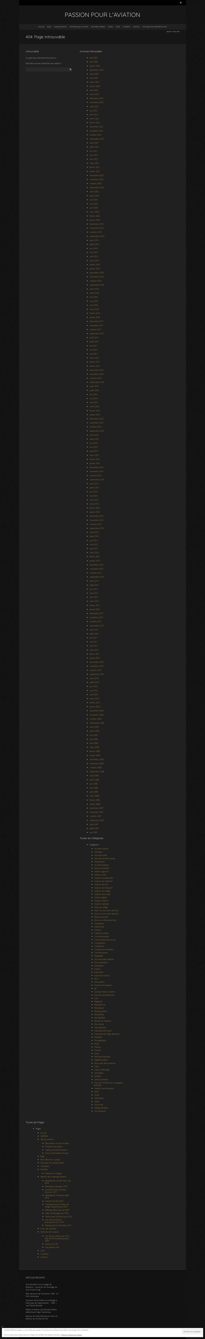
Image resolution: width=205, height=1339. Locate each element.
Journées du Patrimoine (104, 995)
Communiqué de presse (104, 939)
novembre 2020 (96, 179)
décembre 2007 (97, 808)
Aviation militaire (101, 900)
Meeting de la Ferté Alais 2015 (58, 1225)
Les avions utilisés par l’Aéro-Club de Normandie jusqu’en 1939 (57, 1238)
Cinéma (97, 930)
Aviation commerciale (103, 878)
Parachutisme (100, 1027)
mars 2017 (94, 358)
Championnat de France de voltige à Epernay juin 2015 (57, 1205)
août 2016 (94, 386)
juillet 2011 (94, 633)
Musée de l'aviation (102, 1021)
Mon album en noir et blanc (57, 1143)
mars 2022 (94, 118)
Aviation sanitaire (101, 904)
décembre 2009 (97, 710)
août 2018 (94, 289)
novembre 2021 (96, 131)
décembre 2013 (97, 516)
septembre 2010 (97, 674)
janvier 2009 (95, 755)
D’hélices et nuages (53, 1173)
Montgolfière (99, 1017)
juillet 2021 (94, 147)
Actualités (98, 852)
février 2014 (95, 508)
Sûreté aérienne (101, 1079)
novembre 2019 (96, 228)
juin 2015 (93, 443)
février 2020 (95, 216)
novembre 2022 (96, 102)
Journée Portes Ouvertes (104, 991)
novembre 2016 (96, 374)
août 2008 (94, 775)
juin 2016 (93, 394)
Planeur (97, 1047)
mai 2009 (94, 739)
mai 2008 (94, 788)
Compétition (99, 943)
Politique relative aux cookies (71, 1335)
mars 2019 (94, 260)
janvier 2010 (95, 706)
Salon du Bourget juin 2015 (57, 1213)
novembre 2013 (96, 520)
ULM (96, 1091)
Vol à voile (98, 1104)
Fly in (96, 978)
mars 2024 (94, 82)
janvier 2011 (95, 658)
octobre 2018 (95, 281)
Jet (95, 988)
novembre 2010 (96, 666)
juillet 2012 (94, 585)
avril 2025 (94, 61)
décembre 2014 (97, 467)
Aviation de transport (103, 887)
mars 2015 (94, 455)
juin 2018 (93, 297)
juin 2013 (93, 540)
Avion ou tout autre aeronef (106, 913)
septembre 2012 (97, 577)
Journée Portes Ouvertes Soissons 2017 (55, 1190)
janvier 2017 (95, 366)
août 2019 (94, 240)
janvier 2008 (95, 804)
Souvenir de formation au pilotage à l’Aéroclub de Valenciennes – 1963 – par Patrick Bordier (41, 1303)
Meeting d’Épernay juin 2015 (57, 1210)
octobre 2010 (95, 670)
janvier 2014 (95, 512)
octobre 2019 (95, 232)
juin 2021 (93, 151)
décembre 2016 (97, 370)
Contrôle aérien (98, 27)
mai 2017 (94, 350)
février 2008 (95, 800)
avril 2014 (94, 500)
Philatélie (98, 1037)
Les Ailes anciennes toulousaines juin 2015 (54, 1220)
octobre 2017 (95, 329)
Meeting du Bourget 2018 (56, 1186)
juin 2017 (93, 345)
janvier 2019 (95, 268)
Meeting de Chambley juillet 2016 (57, 1196)
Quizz (96, 1053)
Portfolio (44, 1169)
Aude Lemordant (101, 868)
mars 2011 (94, 650)
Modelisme (99, 1014)
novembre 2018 (96, 276)
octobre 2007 (95, 816)
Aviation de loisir (101, 884)
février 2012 (95, 605)
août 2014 (94, 483)
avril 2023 (94, 90)
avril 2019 (94, 256)
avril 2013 (94, 548)
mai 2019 (94, 252)
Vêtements (99, 1098)
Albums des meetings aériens (53, 1176)
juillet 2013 (94, 536)
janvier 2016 (95, 414)
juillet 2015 (94, 439)
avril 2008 (94, 792)
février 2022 (95, 122)
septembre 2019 (97, 236)
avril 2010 (94, 694)
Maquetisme (99, 1004)
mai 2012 (94, 593)
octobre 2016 (95, 378)
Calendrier (45, 1166)
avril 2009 (94, 743)
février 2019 (95, 264)
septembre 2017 (97, 333)
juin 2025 (93, 57)
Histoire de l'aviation (103, 985)
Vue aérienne (100, 1111)
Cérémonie (99, 926)
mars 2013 (94, 552)
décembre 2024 (97, 70)
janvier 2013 (95, 560)
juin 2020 (93, 199)
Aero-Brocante (100, 855)
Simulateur (99, 1073)
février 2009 (95, 751)
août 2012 (94, 581)
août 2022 (94, 106)
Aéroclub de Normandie (104, 858)
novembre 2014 (96, 471)
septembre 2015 (97, 431)
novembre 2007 (96, 812)
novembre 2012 (96, 569)
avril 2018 (94, 305)
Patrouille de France (103, 1030)
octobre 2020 (95, 183)
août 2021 (94, 143)
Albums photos (60, 27)
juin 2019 (93, 248)
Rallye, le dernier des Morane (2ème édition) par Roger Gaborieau (41, 1310)
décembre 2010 (97, 662)
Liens (118, 27)
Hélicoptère (99, 982)
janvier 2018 (95, 317)
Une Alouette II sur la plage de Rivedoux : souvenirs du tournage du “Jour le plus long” (41, 1287)
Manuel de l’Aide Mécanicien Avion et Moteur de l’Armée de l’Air (41, 1317)
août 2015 (94, 435)
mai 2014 (94, 496)
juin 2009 (93, 735)
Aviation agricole (101, 871)
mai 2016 (94, 398)
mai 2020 (94, 203)
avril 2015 (94, 451)
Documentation (101, 962)
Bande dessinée (101, 917)
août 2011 (94, 629)
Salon (96, 1066)
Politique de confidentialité (155, 27)
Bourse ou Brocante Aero (105, 920)
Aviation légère (100, 897)
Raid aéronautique (102, 1056)
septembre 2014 (97, 479)
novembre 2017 (96, 325)
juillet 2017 (94, 341)
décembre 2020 (97, 175)
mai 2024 (94, 78)
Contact (136, 27)
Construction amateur (103, 949)
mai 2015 (94, 447)
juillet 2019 (94, 244)
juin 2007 (93, 832)
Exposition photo (101, 975)
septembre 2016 (97, 382)
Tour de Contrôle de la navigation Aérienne (108, 1083)
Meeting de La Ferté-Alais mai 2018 (58, 1181)
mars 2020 (94, 212)
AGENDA (44, 1136)
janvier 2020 (95, 220)
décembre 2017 (97, 321)
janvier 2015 (95, 463)
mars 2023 (94, 94)
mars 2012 (94, 601)
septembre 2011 (97, 625)
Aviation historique (102, 894)
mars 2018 (94, 309)
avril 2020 (94, 208)
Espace (97, 969)
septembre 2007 (97, 820)
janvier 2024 (95, 86)
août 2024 (94, 74)
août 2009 (94, 727)
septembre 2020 (97, 187)
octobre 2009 (95, 719)
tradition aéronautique (104, 1088)
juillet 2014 (94, 487)
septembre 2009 (97, 723)
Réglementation (101, 1060)
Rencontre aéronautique (104, 1063)
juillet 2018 (94, 293)
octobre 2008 (95, 767)
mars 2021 (94, 163)
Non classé (99, 1024)
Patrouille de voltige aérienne (106, 1034)
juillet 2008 (94, 779)
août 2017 (94, 337)
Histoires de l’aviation (78, 27)
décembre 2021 (97, 126)
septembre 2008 (97, 771)
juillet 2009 (94, 731)
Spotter (97, 1076)
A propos (126, 27)
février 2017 (95, 362)
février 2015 (95, 459)
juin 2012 (93, 589)
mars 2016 (94, 406)
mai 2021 (94, 155)
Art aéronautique (101, 865)
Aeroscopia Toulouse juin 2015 (58, 1216)
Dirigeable (98, 956)
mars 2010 (94, 698)
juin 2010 (93, 686)
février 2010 (95, 702)
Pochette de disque (53, 1146)
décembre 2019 (97, 224)
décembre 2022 (97, 98)
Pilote (96, 1043)
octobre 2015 (95, 427)
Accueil (41, 27)
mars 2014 (94, 504)
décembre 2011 (97, 613)
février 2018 (95, 313)
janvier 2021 (95, 171)
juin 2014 (93, 491)
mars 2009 (94, 747)
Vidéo (96, 1101)
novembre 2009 (96, 715)
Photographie (100, 1040)
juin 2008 (93, 783)
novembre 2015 (96, 422)
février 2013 (95, 556)
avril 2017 (94, 354)
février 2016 (95, 410)
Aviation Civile (100, 874)
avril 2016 (94, 402)
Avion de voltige (101, 907)
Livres (110, 27)
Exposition (99, 972)
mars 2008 (94, 796)
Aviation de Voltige (102, 891)
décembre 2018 (97, 272)
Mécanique (99, 1008)
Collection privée (101, 933)
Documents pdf (52, 1247)
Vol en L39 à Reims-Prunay (56, 1153)
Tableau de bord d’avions (56, 1150)
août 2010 (94, 678)
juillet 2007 (94, 828)
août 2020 (94, 191)
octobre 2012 (95, 573)
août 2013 (94, 532)
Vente (96, 1095)
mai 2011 (94, 641)
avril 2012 (94, 597)
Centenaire (99, 923)
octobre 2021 (95, 135)
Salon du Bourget (101, 1069)
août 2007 (94, 824)
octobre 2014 (95, 475)
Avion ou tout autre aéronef (106, 910)
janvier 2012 (95, 609)
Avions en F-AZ (51, 1244)
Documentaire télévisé (104, 959)
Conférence (99, 946)
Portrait (97, 1050)
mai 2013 (94, 544)
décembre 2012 (97, 564)
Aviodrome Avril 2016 (54, 1201)
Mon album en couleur (50, 1159)
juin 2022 (93, 110)
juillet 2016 (94, 390)
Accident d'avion (101, 848)
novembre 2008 (96, 763)
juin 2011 (93, 637)
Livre (96, 998)
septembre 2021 (97, 139)
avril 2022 (94, 114)
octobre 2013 (95, 524)
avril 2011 (94, 646)
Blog (49, 27)
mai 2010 (94, 690)
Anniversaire (99, 861)
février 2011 (95, 654)
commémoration (101, 936)
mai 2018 (94, 301)
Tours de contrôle (48, 1228)
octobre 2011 (95, 621)
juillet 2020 (94, 195)
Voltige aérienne (101, 1108)
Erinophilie (98, 965)
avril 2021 (94, 159)
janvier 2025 (95, 66)
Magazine (98, 1001)
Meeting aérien (100, 1011)
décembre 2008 (97, 759)
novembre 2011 (96, 617)
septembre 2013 (97, 528)
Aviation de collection (103, 881)
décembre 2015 (97, 418)
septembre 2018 (97, 285)
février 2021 (95, 167)
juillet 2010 (94, 682)
